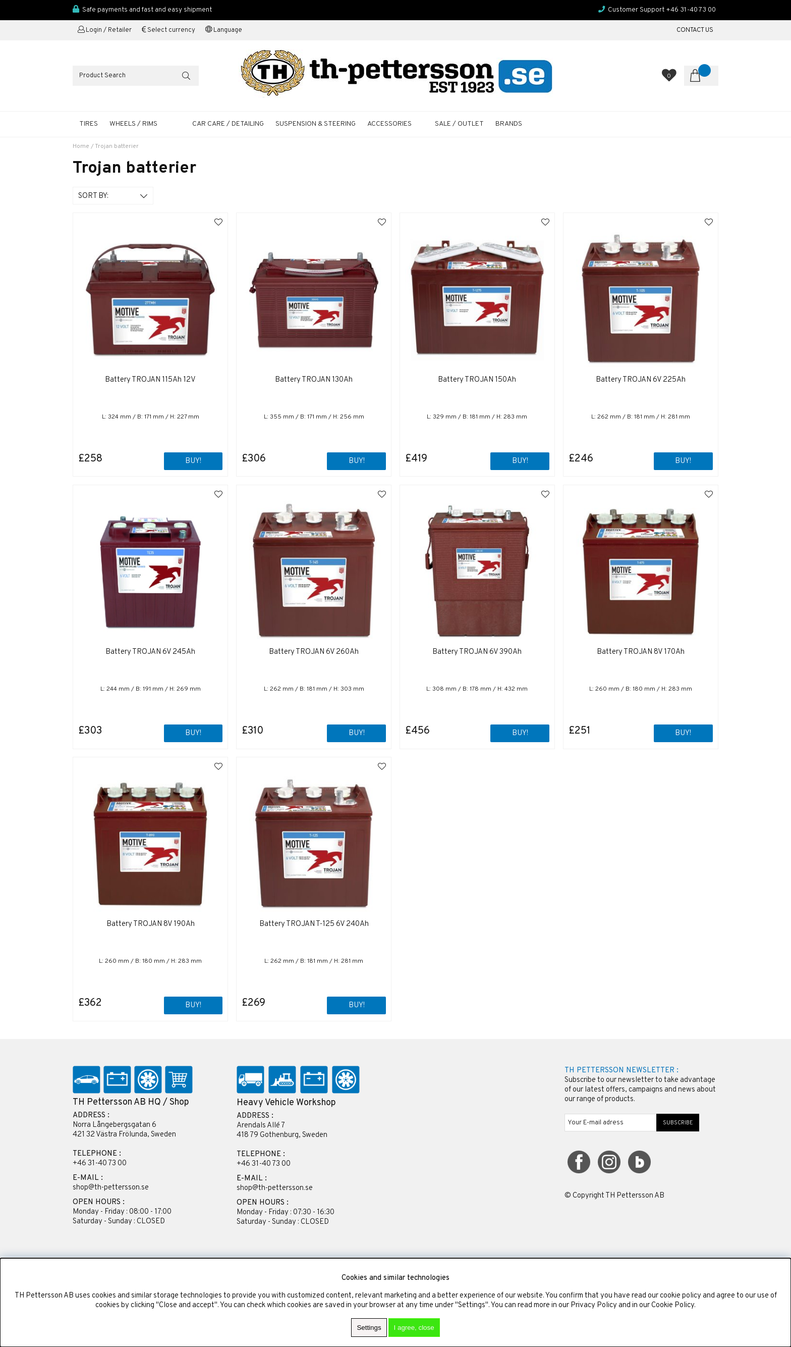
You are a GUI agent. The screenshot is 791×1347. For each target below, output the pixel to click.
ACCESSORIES (389, 124)
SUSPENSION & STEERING (315, 124)
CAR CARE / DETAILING (228, 124)
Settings (369, 1327)
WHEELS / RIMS (133, 124)
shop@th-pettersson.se (111, 1188)
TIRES (88, 124)
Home (81, 146)
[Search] (136, 76)
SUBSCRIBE (678, 1122)
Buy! (683, 461)
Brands (508, 124)
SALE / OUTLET (459, 124)
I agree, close (414, 1327)
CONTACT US (694, 30)
